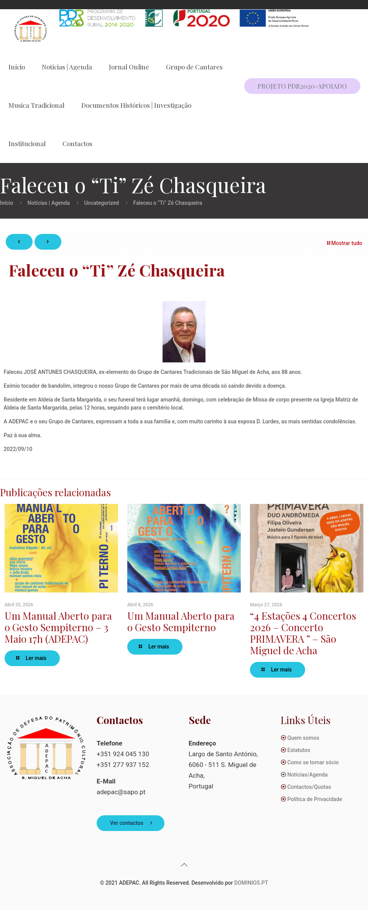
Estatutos (298, 750)
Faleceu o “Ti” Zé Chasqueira (167, 203)
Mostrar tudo (344, 243)
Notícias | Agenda (49, 203)
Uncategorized (101, 203)
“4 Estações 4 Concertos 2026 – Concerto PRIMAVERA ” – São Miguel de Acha (303, 633)
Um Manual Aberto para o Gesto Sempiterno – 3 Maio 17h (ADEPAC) (58, 627)
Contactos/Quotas (309, 787)
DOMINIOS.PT (251, 883)
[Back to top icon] (184, 865)
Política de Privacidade (314, 799)
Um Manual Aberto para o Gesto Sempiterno (181, 621)
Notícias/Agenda (307, 775)
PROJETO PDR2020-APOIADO (302, 86)
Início (6, 203)
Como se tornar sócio (312, 762)
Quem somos (303, 738)
